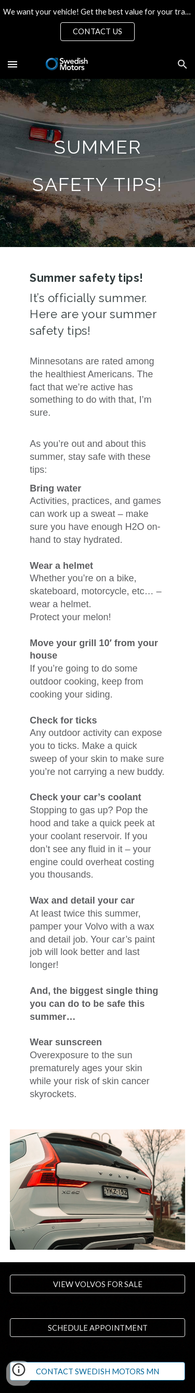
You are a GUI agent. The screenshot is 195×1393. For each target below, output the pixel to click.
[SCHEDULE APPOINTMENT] (97, 1328)
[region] (97, 25)
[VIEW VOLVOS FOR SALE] (97, 1284)
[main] (98, 163)
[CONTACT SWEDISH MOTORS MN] (97, 1371)
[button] (12, 64)
